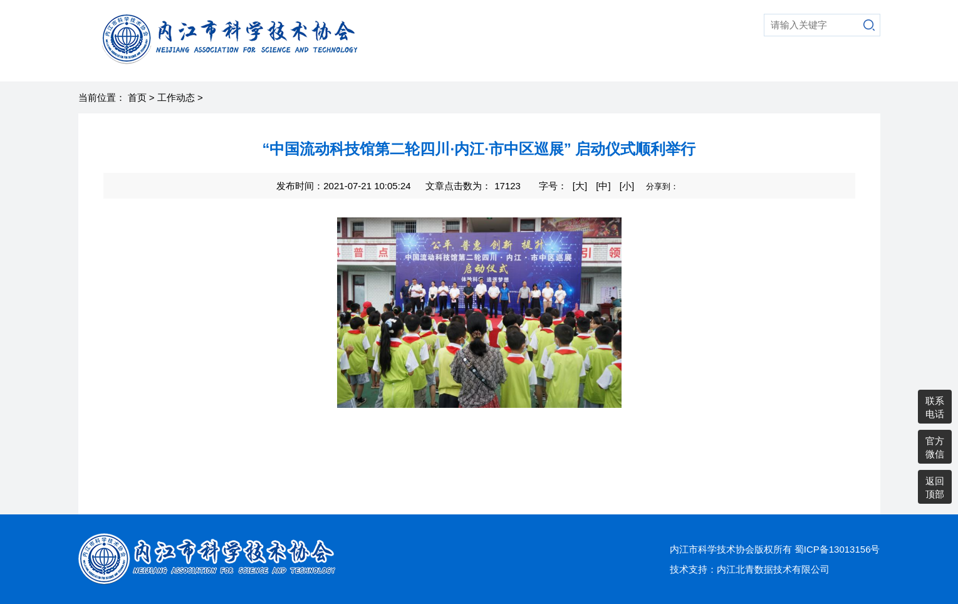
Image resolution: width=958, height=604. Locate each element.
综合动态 (629, 65)
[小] (627, 185)
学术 (541, 65)
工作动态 (176, 97)
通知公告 (845, 65)
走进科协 (454, 65)
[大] (580, 185)
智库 (580, 65)
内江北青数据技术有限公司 (773, 569)
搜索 (869, 25)
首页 (405, 65)
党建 (727, 65)
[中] (603, 185)
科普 (502, 65)
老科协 (683, 65)
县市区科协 (781, 65)
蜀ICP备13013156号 (837, 549)
